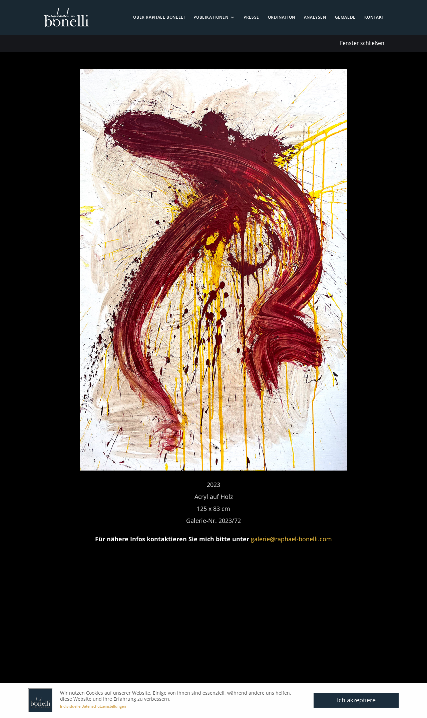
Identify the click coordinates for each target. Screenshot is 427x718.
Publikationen (210, 17)
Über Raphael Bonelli (159, 17)
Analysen (315, 17)
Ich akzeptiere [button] (356, 700)
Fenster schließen (362, 43)
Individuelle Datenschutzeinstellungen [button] (93, 706)
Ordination (281, 17)
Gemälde (345, 17)
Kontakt (374, 17)
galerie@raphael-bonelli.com (291, 539)
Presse (251, 17)
